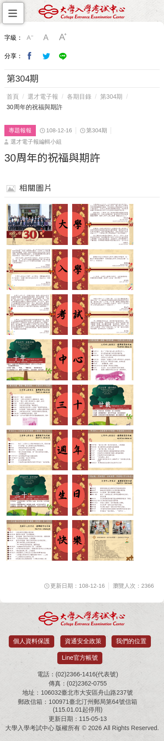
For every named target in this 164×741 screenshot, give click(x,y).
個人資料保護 (31, 641)
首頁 (13, 96)
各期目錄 (79, 96)
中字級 (46, 38)
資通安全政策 (83, 641)
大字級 (63, 38)
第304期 (111, 96)
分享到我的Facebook (30, 56)
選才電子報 (43, 96)
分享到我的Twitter (46, 56)
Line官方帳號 (80, 657)
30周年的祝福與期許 (35, 106)
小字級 (30, 38)
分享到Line (63, 56)
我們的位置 (131, 641)
